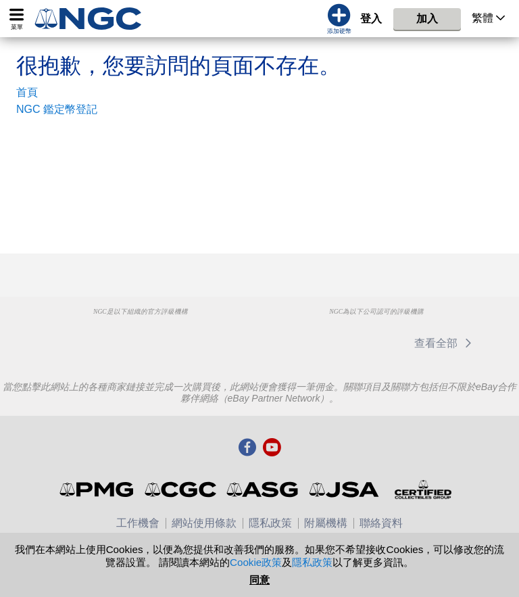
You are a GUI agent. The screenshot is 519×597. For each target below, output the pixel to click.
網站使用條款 (204, 523)
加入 (427, 18)
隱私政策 (270, 523)
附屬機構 (325, 523)
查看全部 (445, 343)
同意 (259, 580)
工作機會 (137, 523)
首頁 (27, 92)
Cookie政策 (256, 562)
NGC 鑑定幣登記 (56, 109)
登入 (371, 18)
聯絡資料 (381, 523)
